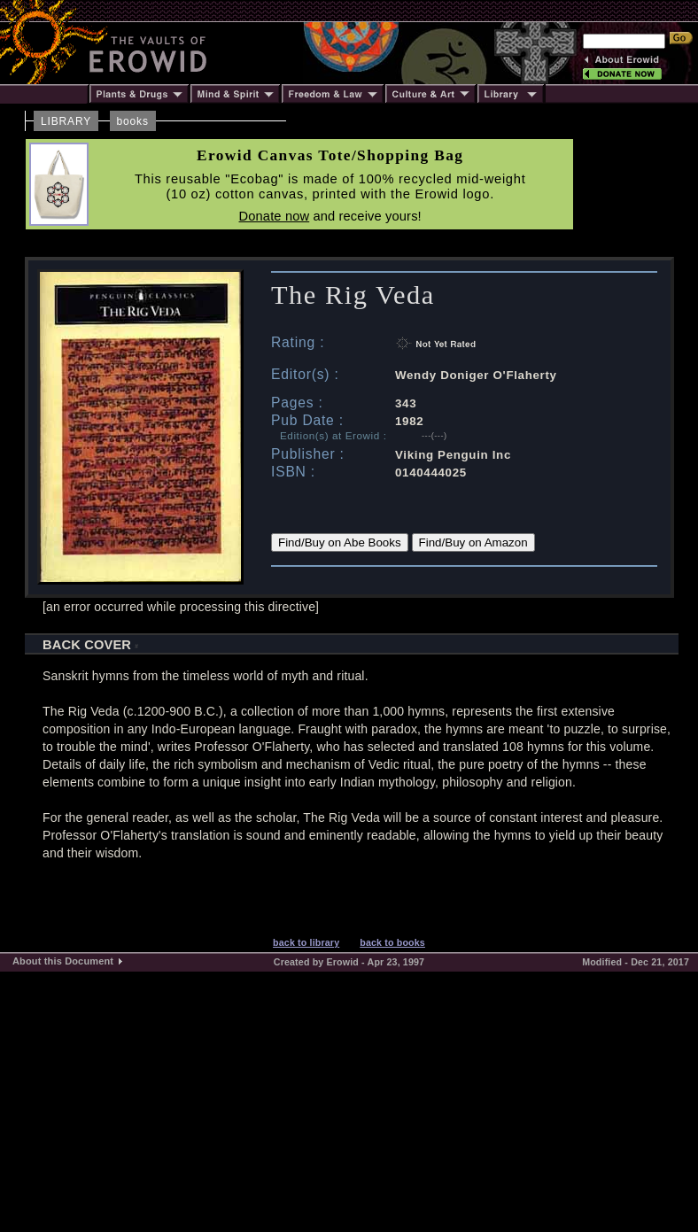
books (133, 121)
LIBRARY (66, 121)
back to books (392, 942)
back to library (306, 942)
